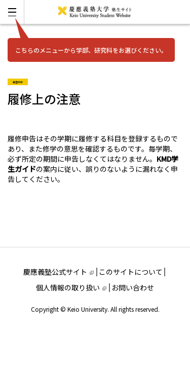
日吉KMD (20, 81)
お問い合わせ (132, 287)
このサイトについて (131, 272)
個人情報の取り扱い (71, 287)
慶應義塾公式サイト (58, 272)
